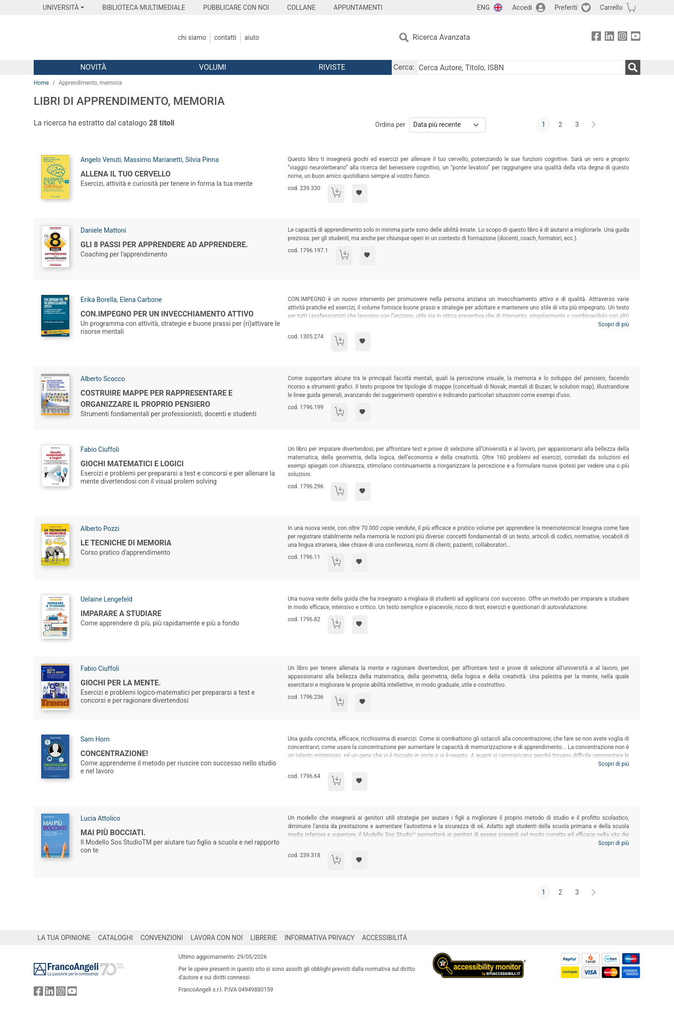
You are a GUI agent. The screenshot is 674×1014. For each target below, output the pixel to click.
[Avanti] (593, 125)
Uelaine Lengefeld (106, 599)
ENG (483, 7)
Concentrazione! (114, 753)
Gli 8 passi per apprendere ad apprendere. (164, 244)
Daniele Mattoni (103, 230)
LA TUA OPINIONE (64, 937)
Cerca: (404, 67)
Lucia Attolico (100, 818)
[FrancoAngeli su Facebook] (596, 37)
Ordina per (390, 124)
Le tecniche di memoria (126, 542)
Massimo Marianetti (153, 159)
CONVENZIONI (161, 937)
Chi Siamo (192, 37)
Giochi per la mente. (121, 682)
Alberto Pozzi (100, 528)
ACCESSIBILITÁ (384, 937)
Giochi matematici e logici (132, 463)
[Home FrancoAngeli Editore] (96, 37)
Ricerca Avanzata (441, 37)
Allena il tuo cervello (125, 173)
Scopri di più (613, 324)
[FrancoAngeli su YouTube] (635, 37)
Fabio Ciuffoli (100, 449)
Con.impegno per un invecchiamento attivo (167, 313)
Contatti (225, 37)
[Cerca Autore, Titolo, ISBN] (521, 67)
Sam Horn (95, 739)
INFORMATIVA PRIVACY (320, 937)
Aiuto (251, 37)
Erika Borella (99, 299)
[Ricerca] (632, 67)
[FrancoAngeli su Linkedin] (609, 37)
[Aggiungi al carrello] (336, 193)
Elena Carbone (141, 299)
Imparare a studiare (121, 613)
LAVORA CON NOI (216, 937)
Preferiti (566, 7)
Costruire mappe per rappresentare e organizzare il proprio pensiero (157, 399)
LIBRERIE (263, 937)
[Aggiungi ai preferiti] (359, 193)
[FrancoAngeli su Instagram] (622, 37)
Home (41, 83)
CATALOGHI (115, 937)
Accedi (522, 7)
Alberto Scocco (103, 378)
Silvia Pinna (202, 159)
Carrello (611, 7)
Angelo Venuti (101, 159)
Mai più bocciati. (113, 832)
